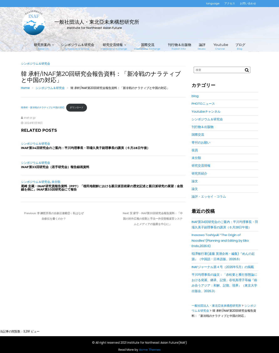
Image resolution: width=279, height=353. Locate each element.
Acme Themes (150, 350)
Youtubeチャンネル (206, 111)
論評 (202, 46)
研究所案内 (42, 46)
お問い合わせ (248, 3)
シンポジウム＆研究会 (77, 46)
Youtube (220, 46)
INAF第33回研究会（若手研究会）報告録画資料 (55, 167)
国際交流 (147, 46)
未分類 (56, 182)
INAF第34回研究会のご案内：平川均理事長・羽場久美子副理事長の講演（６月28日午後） (85, 148)
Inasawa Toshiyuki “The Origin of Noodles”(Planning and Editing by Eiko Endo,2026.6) (220, 240)
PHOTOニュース (203, 103)
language (212, 3)
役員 (195, 150)
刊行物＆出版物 (179, 46)
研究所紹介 (199, 173)
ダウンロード (76, 107)
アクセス (229, 3)
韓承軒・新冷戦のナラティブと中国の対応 (42, 107)
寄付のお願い (201, 142)
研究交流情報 (114, 46)
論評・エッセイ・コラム (209, 196)
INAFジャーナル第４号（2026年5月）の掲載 (223, 267)
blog (195, 96)
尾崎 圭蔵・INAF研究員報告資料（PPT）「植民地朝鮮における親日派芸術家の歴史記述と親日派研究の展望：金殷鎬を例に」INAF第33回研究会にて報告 (102, 188)
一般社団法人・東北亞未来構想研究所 (96, 21)
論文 (195, 181)
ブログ (240, 46)
